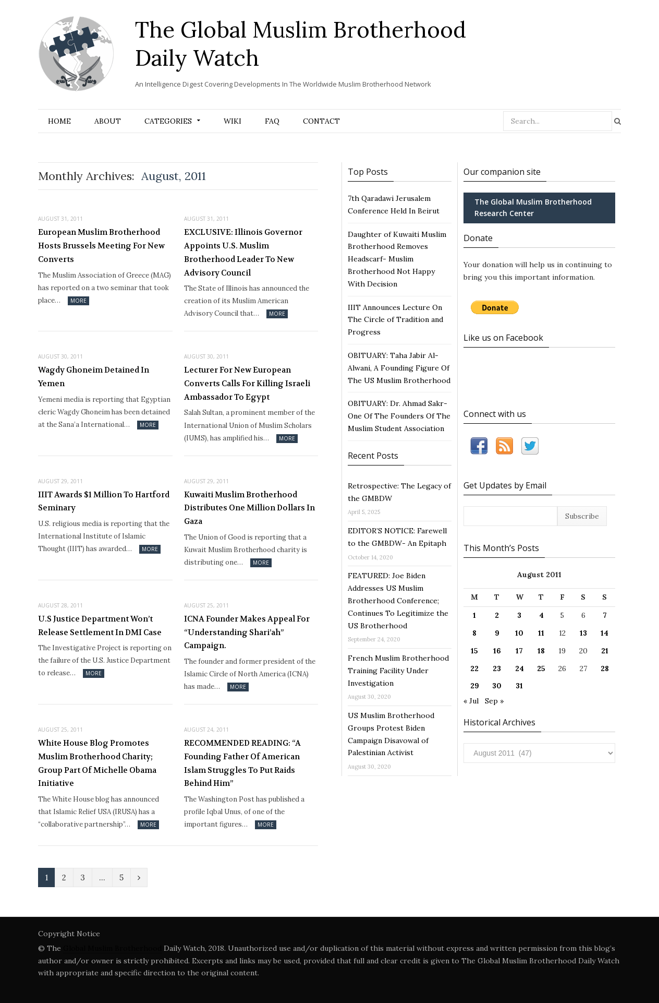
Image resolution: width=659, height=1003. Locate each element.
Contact (321, 121)
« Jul (471, 701)
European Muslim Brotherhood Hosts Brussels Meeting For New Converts (101, 245)
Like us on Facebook (503, 337)
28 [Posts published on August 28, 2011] (605, 668)
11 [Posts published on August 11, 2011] (541, 633)
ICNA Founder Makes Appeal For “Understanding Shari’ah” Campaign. (247, 632)
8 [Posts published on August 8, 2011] (474, 633)
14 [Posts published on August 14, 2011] (604, 633)
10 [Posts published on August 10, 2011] (519, 633)
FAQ (272, 121)
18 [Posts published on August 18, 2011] (541, 650)
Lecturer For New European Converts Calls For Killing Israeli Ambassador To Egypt (247, 383)
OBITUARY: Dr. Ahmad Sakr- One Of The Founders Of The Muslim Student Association (399, 416)
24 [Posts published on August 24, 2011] (519, 668)
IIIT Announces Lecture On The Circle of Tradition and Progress (395, 320)
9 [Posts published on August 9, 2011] (497, 633)
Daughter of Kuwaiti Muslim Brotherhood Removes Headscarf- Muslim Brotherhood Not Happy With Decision (397, 259)
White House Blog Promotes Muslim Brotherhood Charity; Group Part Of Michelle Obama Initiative (97, 763)
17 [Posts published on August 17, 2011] (519, 650)
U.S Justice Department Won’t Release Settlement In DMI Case (100, 626)
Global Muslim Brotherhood (112, 948)
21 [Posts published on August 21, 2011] (604, 650)
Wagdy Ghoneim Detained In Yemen (93, 377)
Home (59, 121)
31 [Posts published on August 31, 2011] (519, 685)
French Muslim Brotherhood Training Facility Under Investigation (398, 670)
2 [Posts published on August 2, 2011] (497, 615)
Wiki (232, 121)
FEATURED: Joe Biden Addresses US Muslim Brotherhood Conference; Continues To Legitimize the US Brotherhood (398, 600)
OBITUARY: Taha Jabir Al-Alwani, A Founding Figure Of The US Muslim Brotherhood (399, 368)
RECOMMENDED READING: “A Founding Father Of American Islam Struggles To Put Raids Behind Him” (242, 763)
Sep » (494, 701)
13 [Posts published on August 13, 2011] (583, 633)
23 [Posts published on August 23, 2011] (497, 668)
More (78, 300)
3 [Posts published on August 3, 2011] (519, 615)
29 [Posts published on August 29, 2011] (474, 685)
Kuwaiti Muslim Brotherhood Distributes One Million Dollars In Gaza (249, 508)
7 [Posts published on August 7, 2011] (605, 615)
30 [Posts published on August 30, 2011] (497, 685)
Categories (168, 121)
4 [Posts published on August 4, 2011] (541, 615)
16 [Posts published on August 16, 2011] (497, 650)
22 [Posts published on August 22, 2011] (474, 668)
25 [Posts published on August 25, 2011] (541, 668)
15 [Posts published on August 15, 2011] (474, 650)
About (107, 121)
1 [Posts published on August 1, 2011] (474, 615)
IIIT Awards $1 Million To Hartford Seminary (103, 501)
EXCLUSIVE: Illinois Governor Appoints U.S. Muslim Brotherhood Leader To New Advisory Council (243, 252)
